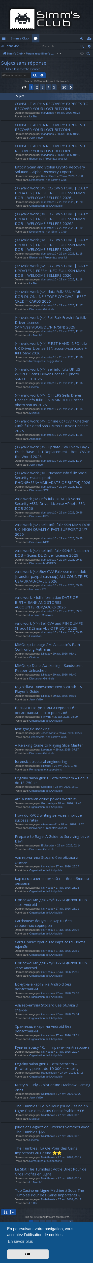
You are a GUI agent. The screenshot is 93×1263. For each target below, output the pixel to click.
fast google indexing (32, 728)
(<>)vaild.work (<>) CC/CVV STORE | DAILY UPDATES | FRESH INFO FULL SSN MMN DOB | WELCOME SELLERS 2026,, (51, 192)
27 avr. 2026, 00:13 (69, 1115)
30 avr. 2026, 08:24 (68, 112)
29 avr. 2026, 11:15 (71, 408)
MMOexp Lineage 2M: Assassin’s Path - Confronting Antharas (48, 647)
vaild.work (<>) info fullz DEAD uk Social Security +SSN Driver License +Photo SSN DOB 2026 (50, 503)
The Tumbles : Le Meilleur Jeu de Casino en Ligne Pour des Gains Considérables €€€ (51, 1108)
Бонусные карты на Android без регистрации (43, 986)
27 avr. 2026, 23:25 (67, 887)
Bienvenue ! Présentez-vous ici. (48, 158)
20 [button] (64, 87)
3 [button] (42, 87)
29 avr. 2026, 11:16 (71, 357)
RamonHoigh (49, 1072)
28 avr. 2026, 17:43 (69, 803)
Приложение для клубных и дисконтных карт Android (51, 902)
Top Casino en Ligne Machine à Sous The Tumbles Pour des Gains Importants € (49, 1192)
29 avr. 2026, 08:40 (64, 674)
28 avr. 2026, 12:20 (72, 824)
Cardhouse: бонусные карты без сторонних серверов (43, 923)
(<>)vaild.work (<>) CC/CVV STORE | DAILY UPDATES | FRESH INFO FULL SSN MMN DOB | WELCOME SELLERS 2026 (51, 244)
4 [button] (48, 87)
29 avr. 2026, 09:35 (71, 538)
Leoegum (47, 749)
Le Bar (33, 116)
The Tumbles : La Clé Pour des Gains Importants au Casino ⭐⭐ (46, 1150)
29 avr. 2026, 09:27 (71, 611)
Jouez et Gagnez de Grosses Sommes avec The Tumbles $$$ (52, 1129)
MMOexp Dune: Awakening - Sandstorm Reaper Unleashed (49, 668)
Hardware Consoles (41, 615)
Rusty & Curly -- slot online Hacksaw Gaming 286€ (53, 1087)
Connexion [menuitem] (82, 39)
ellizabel (46, 765)
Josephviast (48, 733)
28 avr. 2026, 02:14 (69, 845)
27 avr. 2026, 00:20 (69, 1093)
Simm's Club (20, 38)
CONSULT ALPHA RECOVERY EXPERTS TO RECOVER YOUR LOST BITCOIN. (52, 106)
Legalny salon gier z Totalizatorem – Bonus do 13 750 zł (52, 780)
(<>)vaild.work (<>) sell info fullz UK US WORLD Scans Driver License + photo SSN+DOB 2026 (47, 374)
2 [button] (37, 87)
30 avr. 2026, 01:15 (68, 154)
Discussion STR (39, 490)
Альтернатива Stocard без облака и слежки (46, 859)
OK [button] (28, 1254)
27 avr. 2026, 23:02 (67, 929)
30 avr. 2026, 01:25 (68, 133)
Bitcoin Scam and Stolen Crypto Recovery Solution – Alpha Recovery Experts (50, 169)
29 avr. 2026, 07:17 (67, 749)
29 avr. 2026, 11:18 (71, 253)
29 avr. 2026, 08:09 (66, 716)
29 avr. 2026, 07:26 (70, 733)
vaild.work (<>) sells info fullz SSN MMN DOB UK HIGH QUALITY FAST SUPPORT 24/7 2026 (52, 529)
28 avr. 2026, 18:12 (66, 786)
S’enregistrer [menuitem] (90, 39)
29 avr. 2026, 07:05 (65, 765)
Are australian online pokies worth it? (46, 798)
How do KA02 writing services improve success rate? (48, 817)
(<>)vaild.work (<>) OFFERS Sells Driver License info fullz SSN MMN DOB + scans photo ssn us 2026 (49, 400)
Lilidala (45, 653)
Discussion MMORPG (42, 563)
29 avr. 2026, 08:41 (64, 653)
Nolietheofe (48, 1093)
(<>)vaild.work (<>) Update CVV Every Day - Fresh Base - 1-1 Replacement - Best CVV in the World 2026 (52, 451)
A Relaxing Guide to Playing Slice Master (49, 745)
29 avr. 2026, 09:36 (71, 512)
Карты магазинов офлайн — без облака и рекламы (52, 881)
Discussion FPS (39, 516)
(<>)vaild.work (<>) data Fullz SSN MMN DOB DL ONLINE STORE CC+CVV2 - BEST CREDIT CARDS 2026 (50, 296)
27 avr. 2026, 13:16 (71, 1072)
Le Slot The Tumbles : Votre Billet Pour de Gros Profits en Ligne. (51, 1171)
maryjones (47, 112)
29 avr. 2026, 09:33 (71, 559)
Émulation (35, 636)
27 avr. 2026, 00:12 (69, 1157)
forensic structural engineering (41, 761)
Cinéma (34, 386)
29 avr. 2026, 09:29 (71, 585)
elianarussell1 (49, 824)
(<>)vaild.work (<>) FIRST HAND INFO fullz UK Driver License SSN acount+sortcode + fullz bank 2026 (51, 348)
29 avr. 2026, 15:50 (71, 176)
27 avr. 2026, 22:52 (67, 993)
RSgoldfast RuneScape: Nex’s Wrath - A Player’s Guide (48, 689)
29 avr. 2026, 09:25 (71, 632)
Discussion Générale (42, 309)
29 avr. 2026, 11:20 (71, 202)
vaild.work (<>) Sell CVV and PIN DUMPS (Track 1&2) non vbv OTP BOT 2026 (49, 625)
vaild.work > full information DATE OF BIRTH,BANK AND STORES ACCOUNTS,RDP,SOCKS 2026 (46, 602)
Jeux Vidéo (36, 137)
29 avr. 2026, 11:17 (71, 305)
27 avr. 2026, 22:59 (67, 950)
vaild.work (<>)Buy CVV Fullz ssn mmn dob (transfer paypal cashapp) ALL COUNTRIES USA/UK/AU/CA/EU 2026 (51, 576)
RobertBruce (49, 176)
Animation (35, 438)
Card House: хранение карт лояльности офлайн (50, 944)
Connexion (12, 46)
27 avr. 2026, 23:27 (67, 866)
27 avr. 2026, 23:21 (67, 908)
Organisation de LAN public (45, 205)
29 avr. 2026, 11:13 (71, 486)
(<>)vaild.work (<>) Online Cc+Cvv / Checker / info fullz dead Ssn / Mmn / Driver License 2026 (52, 426)
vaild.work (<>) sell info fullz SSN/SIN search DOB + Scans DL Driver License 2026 (52, 553)
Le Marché (35, 335)
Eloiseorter (47, 845)
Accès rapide (5, 39)
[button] (24, 87)
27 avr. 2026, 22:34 (67, 1014)
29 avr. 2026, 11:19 (71, 227)
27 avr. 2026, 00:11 (69, 1199)
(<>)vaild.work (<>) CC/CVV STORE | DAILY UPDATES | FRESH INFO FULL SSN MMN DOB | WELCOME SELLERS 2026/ (51, 218)
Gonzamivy (48, 803)
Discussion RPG (39, 542)
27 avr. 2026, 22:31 (67, 1035)
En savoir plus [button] (20, 1241)
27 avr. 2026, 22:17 (67, 1051)
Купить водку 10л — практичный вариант (52, 1047)
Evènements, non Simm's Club (47, 179)
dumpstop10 (48, 202)
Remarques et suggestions (45, 361)
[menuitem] (88, 53)
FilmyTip (46, 716)
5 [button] (54, 87)
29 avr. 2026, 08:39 (64, 695)
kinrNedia (47, 866)
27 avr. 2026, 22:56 (67, 971)
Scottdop (46, 786)
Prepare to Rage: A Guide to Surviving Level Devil (52, 838)
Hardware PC (37, 589)
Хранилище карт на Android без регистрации (43, 1028)
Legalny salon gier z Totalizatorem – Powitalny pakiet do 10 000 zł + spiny (47, 1066)
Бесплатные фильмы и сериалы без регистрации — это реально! (47, 710)
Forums (36, 39)
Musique (34, 412)
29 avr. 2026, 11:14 (71, 460)
